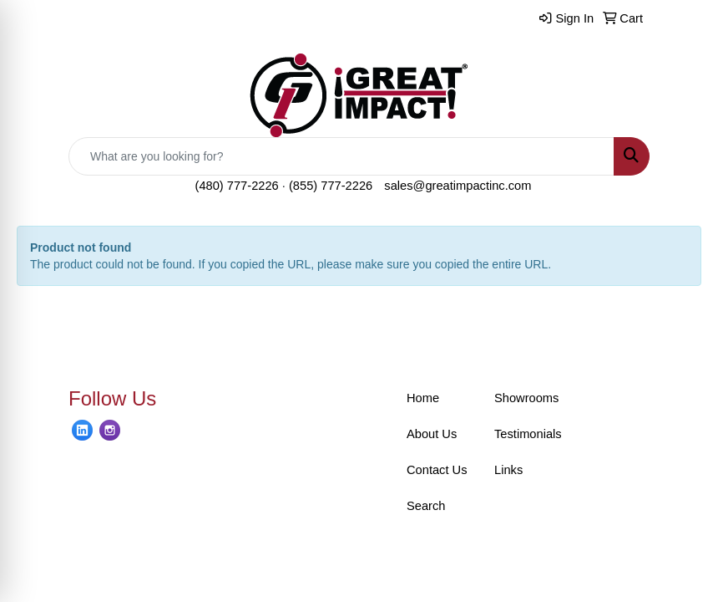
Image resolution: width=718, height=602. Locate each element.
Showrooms (526, 398)
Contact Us (437, 470)
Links (508, 470)
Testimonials (528, 434)
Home (423, 398)
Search (426, 506)
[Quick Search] (341, 156)
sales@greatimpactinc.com (457, 185)
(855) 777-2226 (330, 185)
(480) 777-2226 (237, 185)
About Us (432, 434)
